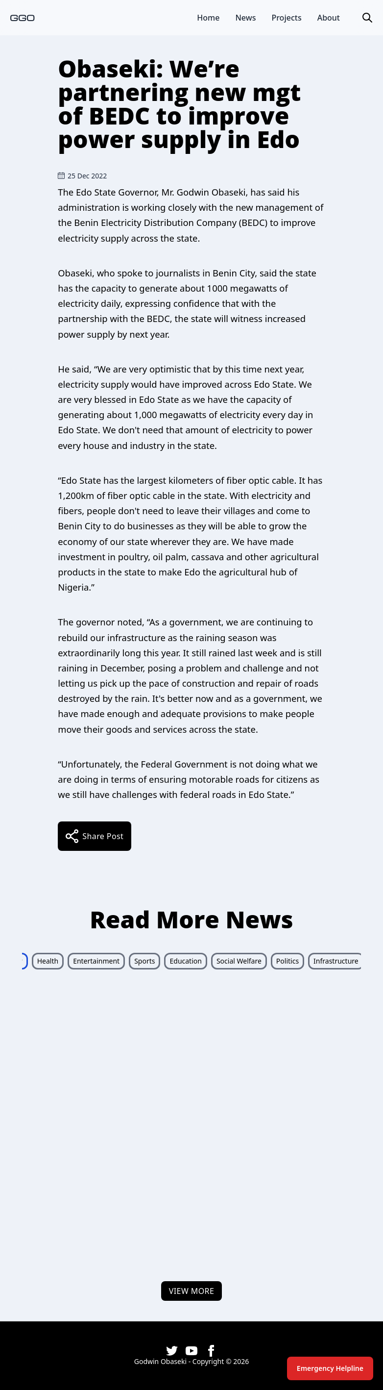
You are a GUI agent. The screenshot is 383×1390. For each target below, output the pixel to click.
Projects (286, 17)
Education (185, 961)
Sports (144, 961)
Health (47, 961)
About (328, 17)
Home (208, 17)
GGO (22, 17)
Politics (287, 961)
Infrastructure (336, 961)
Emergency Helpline (330, 1368)
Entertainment (96, 961)
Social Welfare (239, 961)
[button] (367, 17)
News (245, 17)
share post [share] (94, 836)
